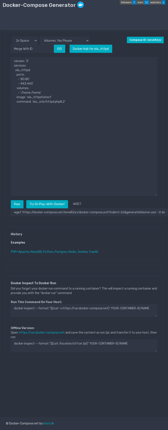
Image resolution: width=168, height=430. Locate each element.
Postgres (60, 252)
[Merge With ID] (32, 49)
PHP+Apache (20, 252)
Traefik (93, 252)
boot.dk (49, 423)
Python (48, 252)
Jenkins (82, 252)
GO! (59, 49)
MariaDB (36, 252)
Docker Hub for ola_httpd (91, 49)
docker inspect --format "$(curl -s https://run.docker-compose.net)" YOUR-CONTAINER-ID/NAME (84, 310)
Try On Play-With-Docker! (47, 204)
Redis (72, 252)
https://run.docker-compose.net (42, 332)
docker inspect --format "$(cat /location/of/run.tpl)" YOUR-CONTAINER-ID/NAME (84, 345)
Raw (17, 204)
